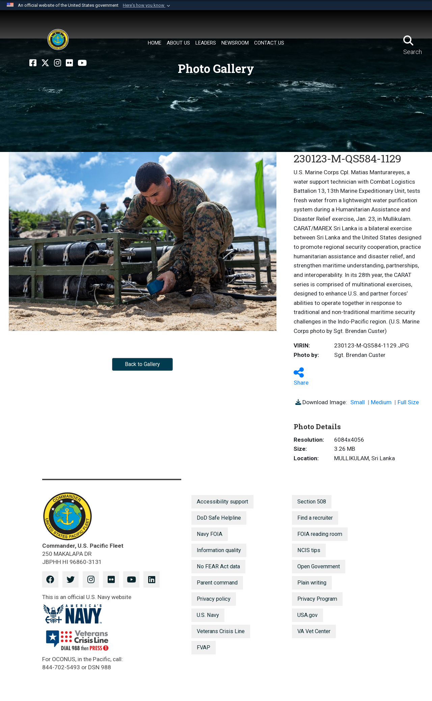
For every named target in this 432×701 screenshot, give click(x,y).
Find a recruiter (315, 518)
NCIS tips (308, 550)
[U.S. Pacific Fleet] (58, 39)
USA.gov (307, 615)
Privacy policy (214, 599)
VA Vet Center (313, 631)
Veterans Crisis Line (221, 631)
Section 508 (311, 501)
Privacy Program (317, 599)
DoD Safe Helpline (219, 518)
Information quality (219, 550)
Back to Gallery (142, 364)
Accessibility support (222, 501)
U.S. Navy (208, 615)
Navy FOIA (209, 534)
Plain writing (311, 582)
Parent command (217, 582)
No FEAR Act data (218, 566)
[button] (147, 5)
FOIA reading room (319, 534)
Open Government (318, 566)
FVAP (203, 647)
